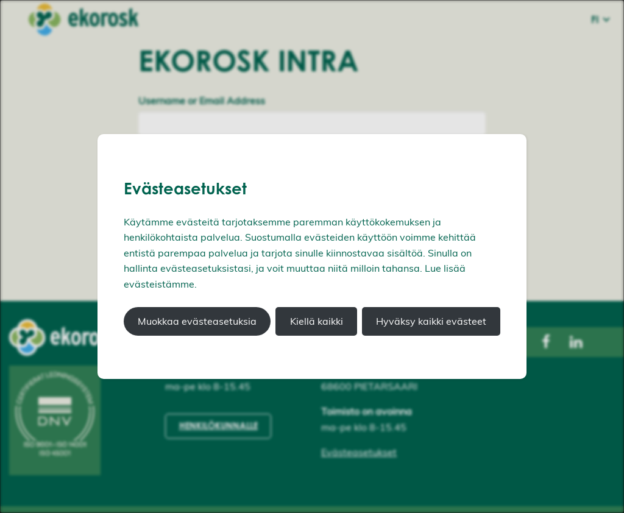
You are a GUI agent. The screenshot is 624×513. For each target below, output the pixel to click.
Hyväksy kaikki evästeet (431, 321)
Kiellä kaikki (316, 321)
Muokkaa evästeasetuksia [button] (197, 321)
